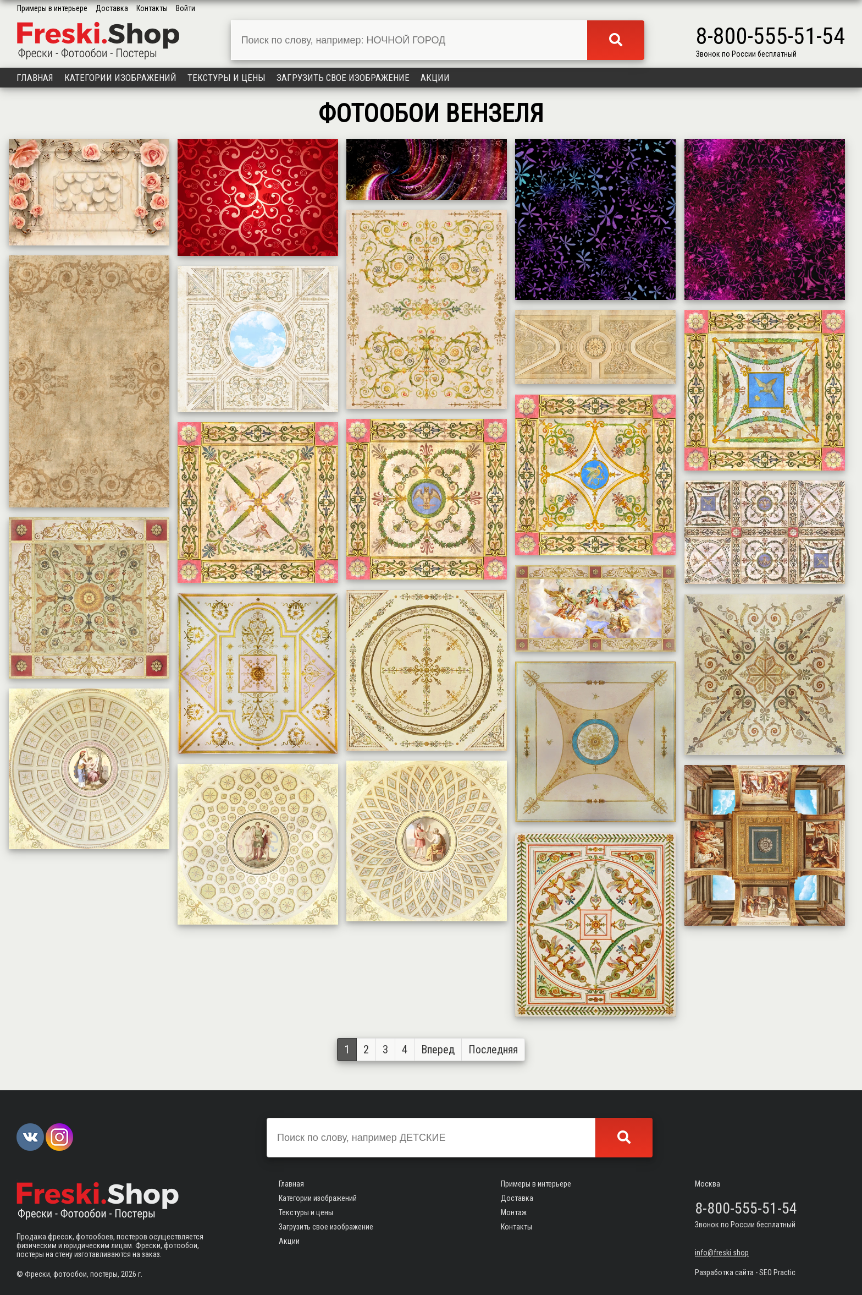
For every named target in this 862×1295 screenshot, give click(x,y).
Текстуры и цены (226, 77)
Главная (34, 77)
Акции (435, 77)
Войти (185, 8)
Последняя (493, 1049)
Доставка (112, 8)
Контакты (152, 8)
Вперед (438, 1049)
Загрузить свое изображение (343, 77)
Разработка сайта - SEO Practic (745, 1272)
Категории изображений (120, 77)
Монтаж (514, 1212)
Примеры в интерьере (52, 8)
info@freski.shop (722, 1252)
